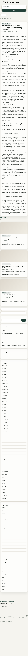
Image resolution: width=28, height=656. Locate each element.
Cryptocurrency (5, 525)
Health (3, 540)
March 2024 (4, 380)
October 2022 (4, 431)
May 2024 (4, 374)
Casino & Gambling (7, 18)
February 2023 (5, 419)
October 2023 (4, 395)
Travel (3, 577)
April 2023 (4, 413)
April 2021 (4, 486)
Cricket (3, 522)
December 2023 (5, 389)
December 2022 (5, 425)
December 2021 (5, 462)
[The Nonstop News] (14, 2)
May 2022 (4, 447)
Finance (3, 531)
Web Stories (4, 583)
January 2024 (4, 386)
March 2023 (4, 416)
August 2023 (4, 401)
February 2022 (5, 456)
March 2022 (4, 453)
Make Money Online (6, 559)
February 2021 (4, 492)
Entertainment (4, 528)
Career (3, 516)
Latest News (4, 553)
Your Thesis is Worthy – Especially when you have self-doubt (13, 309)
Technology (4, 574)
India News (4, 547)
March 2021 (4, 489)
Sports (3, 571)
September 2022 (5, 434)
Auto (2, 510)
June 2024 (4, 371)
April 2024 (4, 377)
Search (14, 10)
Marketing (4, 562)
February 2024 (5, 383)
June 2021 (4, 480)
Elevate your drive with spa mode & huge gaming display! (13, 345)
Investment (4, 550)
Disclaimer (10, 616)
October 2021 (4, 468)
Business (3, 513)
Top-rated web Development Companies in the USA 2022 (13, 312)
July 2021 (3, 477)
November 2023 (5, 392)
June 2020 (4, 498)
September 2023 (5, 398)
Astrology (3, 507)
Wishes (3, 586)
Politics (3, 568)
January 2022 (4, 459)
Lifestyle (3, 556)
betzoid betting (7, 56)
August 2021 (4, 474)
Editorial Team (10, 31)
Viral (2, 580)
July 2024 (4, 368)
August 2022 (4, 437)
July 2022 (4, 440)
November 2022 (5, 428)
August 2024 (4, 365)
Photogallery (4, 565)
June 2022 (4, 443)
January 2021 (4, 495)
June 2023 (4, 407)
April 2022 (4, 450)
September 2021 (5, 471)
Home (1, 18)
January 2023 (4, 422)
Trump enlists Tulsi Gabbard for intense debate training (13, 337)
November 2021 (5, 465)
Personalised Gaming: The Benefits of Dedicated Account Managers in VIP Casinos (13, 238)
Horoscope (4, 543)
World (3, 589)
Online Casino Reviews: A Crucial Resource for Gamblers (12, 267)
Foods (3, 534)
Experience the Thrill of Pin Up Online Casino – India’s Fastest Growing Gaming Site (14, 295)
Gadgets (3, 537)
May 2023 (4, 410)
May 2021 (3, 483)
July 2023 (4, 404)
